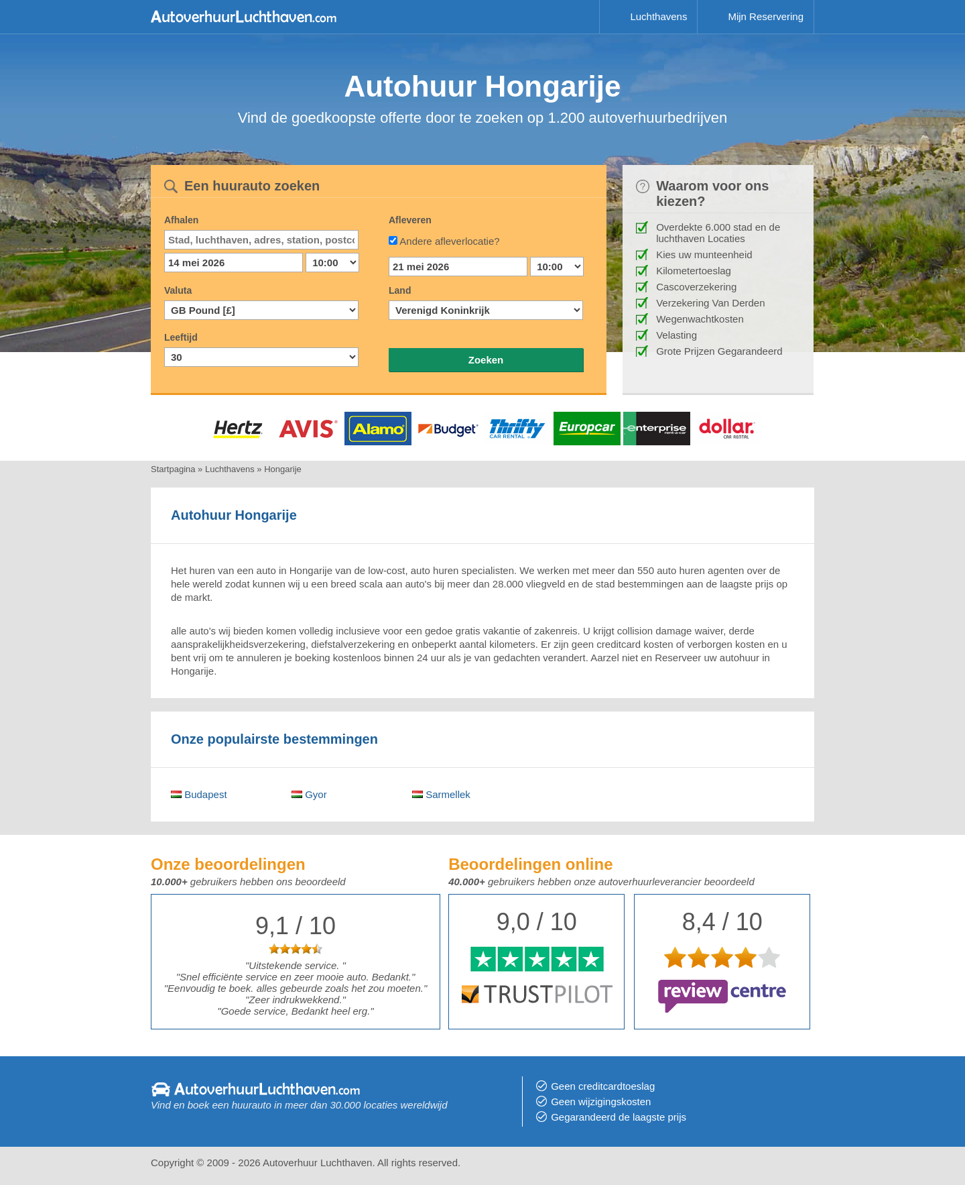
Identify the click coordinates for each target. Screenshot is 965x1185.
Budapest (199, 794)
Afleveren (410, 220)
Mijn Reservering (765, 16)
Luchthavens (658, 16)
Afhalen (181, 220)
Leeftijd (181, 337)
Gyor (309, 794)
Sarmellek (441, 794)
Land (400, 290)
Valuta (178, 290)
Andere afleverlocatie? (449, 241)
